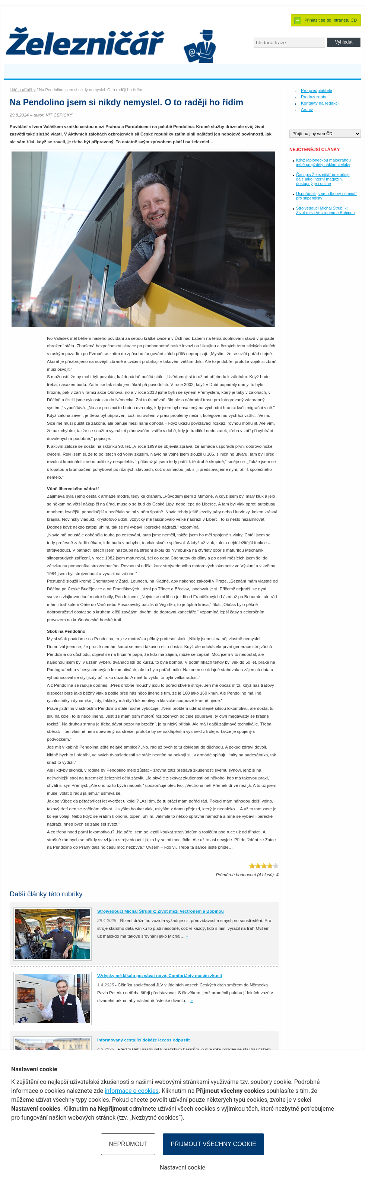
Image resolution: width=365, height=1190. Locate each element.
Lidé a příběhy (22, 89)
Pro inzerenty (313, 97)
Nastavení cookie (182, 1167)
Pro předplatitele (316, 90)
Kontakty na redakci (320, 103)
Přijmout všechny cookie (213, 1144)
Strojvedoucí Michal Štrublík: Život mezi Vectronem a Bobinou (325, 210)
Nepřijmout (128, 1144)
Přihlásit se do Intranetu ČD (330, 20)
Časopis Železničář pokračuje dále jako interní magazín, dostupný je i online (322, 179)
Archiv (307, 109)
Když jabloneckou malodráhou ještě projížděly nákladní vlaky (323, 162)
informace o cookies (132, 1090)
